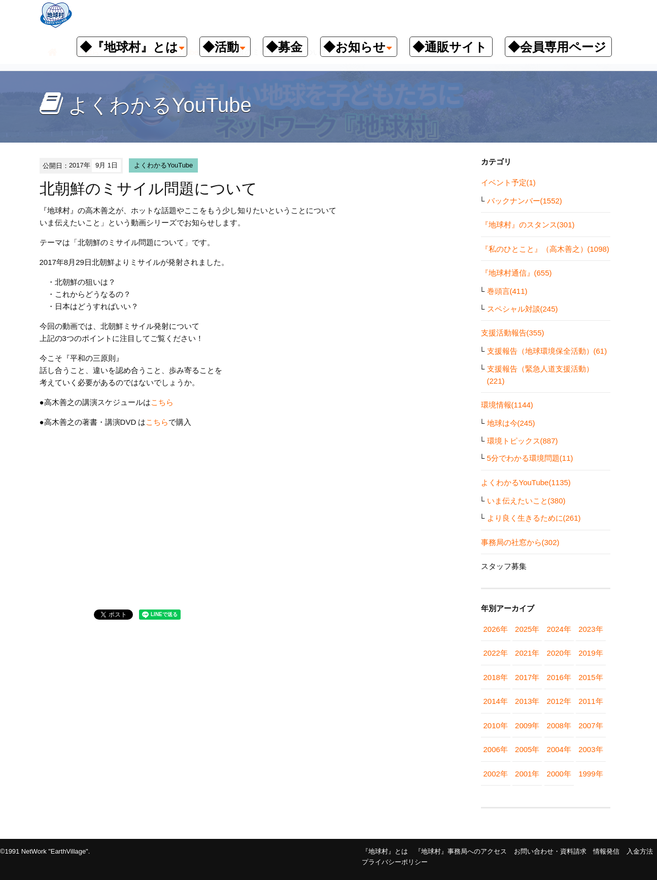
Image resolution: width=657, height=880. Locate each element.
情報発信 (606, 851)
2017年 (527, 677)
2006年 (495, 749)
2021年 (527, 653)
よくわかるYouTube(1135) (526, 482)
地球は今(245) (511, 423)
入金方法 (640, 851)
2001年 (527, 773)
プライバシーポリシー (395, 862)
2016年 (559, 677)
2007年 (590, 725)
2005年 (527, 749)
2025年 (527, 629)
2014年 (495, 701)
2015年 (590, 677)
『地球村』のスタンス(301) (528, 224)
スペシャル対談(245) (522, 308)
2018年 (495, 677)
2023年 (590, 629)
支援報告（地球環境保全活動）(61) (547, 351)
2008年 (559, 725)
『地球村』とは (385, 851)
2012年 (559, 701)
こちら (162, 402)
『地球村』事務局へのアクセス (460, 851)
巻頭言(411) (507, 291)
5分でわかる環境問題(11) (530, 458)
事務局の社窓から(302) (520, 542)
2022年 (495, 653)
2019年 (590, 653)
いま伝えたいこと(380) (526, 500)
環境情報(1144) (507, 404)
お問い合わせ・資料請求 (550, 851)
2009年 (527, 725)
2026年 (495, 629)
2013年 (527, 701)
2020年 (559, 653)
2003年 (590, 749)
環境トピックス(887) (522, 440)
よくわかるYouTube (163, 165)
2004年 (559, 749)
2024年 (559, 629)
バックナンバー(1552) (524, 200)
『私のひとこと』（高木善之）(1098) (545, 249)
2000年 (559, 773)
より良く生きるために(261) (534, 518)
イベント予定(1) (508, 182)
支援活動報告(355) (512, 332)
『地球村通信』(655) (516, 272)
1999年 (590, 773)
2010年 (495, 725)
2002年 (495, 773)
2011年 (590, 701)
